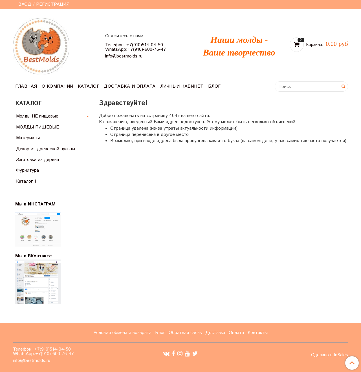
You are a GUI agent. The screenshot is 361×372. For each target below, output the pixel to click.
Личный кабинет (182, 86)
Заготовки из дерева (37, 159)
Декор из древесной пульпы (45, 149)
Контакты (258, 332)
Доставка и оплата (130, 86)
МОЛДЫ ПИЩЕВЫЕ (37, 127)
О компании (57, 86)
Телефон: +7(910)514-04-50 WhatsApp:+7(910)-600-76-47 (135, 47)
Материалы (28, 138)
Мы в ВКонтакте (33, 256)
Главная (26, 86)
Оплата (236, 332)
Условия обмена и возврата (122, 332)
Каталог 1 (26, 181)
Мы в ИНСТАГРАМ (39, 204)
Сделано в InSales (329, 355)
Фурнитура (27, 170)
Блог (214, 86)
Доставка (215, 332)
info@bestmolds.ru (123, 56)
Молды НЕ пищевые (37, 116)
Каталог (89, 86)
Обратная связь (185, 332)
